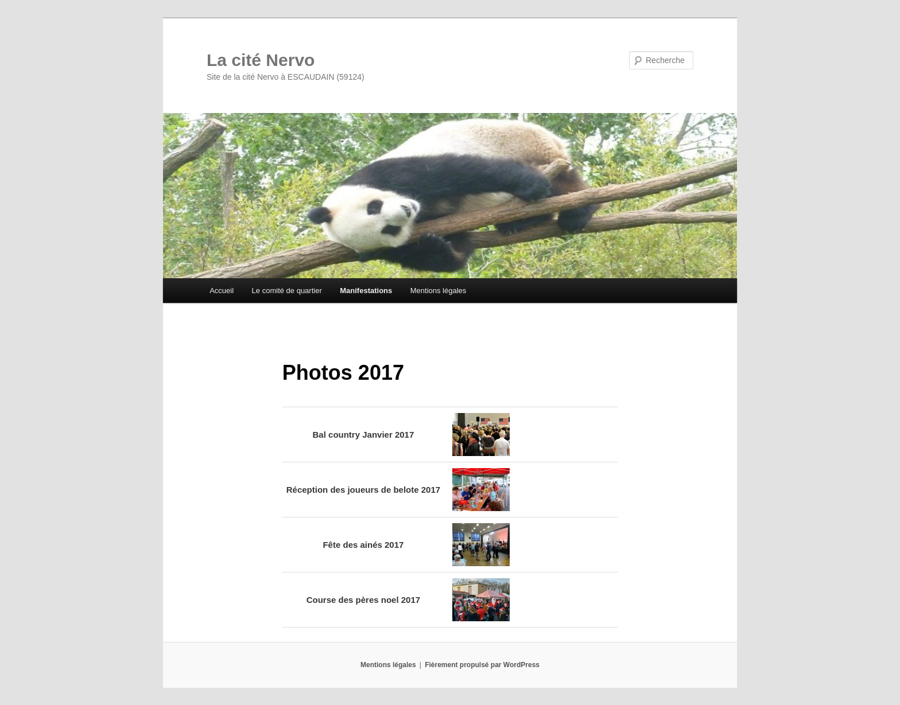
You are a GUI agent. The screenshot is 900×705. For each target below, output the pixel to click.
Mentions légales (438, 290)
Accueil (222, 290)
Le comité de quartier (287, 290)
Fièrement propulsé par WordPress (482, 665)
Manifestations (366, 290)
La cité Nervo (261, 59)
